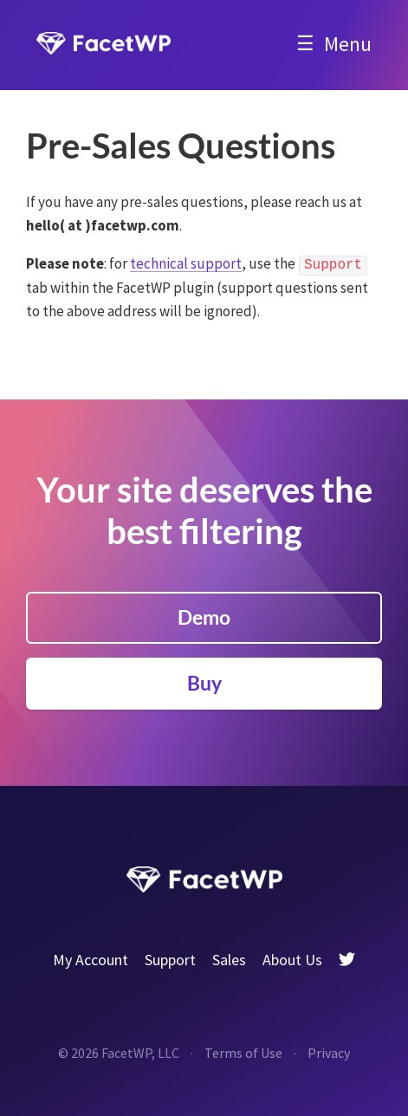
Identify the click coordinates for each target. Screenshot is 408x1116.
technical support (186, 263)
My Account (90, 960)
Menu (348, 43)
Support (170, 960)
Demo (204, 617)
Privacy (329, 1052)
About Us (292, 960)
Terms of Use (243, 1052)
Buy (204, 683)
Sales (229, 960)
